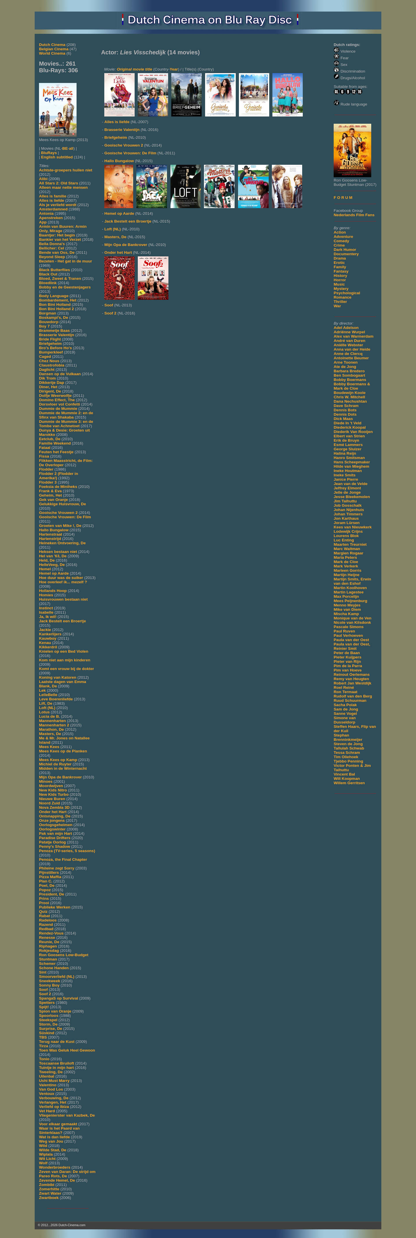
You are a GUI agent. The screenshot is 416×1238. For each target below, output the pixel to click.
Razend (46, 924)
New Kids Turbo (53, 794)
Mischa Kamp (346, 614)
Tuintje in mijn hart (56, 1067)
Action (340, 232)
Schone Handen (54, 968)
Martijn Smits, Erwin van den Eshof (352, 581)
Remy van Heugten (351, 679)
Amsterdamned (53, 209)
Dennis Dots (345, 414)
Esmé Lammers (348, 445)
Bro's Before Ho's (55, 348)
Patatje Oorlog (52, 842)
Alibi (43, 179)
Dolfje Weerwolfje (55, 395)
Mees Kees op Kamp (58, 760)
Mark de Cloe (346, 562)
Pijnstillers (49, 872)
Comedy (341, 241)
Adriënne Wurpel (349, 332)
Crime (339, 245)
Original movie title (134, 69)
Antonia (46, 213)
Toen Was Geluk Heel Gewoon (67, 1050)
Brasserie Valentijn (56, 335)
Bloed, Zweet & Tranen (60, 278)
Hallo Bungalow (53, 530)
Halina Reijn (345, 453)
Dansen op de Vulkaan (60, 374)
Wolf (43, 1163)
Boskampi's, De (53, 317)
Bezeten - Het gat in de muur (65, 261)
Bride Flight (50, 339)
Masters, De (50, 734)
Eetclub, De (49, 439)
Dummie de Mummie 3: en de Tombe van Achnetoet (66, 423)
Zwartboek (49, 1198)
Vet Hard (47, 1111)
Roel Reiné (344, 687)
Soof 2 (45, 994)
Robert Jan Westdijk (352, 683)
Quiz (43, 911)
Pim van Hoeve (348, 670)
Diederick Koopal (350, 427)
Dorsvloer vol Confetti (59, 404)
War (337, 306)
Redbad (46, 929)
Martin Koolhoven (350, 588)
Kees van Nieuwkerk (353, 527)
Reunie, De (49, 942)
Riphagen (48, 946)
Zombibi (46, 1185)
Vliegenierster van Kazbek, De (67, 1115)
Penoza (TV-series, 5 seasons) (67, 851)
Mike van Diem (347, 609)
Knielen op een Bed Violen (63, 651)
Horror (340, 280)
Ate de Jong (345, 366)
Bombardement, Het (57, 300)
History (340, 275)
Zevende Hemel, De (57, 1180)
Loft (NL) (47, 708)
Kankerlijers (50, 634)
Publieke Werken (54, 907)
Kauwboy (47, 638)
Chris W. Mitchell (349, 397)
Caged (45, 356)
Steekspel (48, 1020)
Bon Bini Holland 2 (56, 309)
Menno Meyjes (347, 605)
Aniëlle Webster (348, 345)
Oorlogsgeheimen (56, 825)
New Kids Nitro (53, 790)
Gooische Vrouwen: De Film (65, 517)
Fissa (44, 456)
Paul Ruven (344, 631)
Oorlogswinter (52, 829)
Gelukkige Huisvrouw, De (62, 504)
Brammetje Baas (54, 330)
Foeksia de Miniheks (58, 486)
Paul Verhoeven (348, 635)
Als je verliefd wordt (57, 205)
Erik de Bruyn (346, 440)
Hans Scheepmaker (352, 462)
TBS (43, 1037)
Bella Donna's (52, 244)
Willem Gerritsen (349, 783)
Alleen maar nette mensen (63, 187)
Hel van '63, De (52, 556)
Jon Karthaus (346, 518)
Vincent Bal (344, 774)
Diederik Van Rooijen (353, 432)
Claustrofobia (51, 365)
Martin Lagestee (349, 592)
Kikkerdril (48, 647)
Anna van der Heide (352, 349)
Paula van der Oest (351, 640)
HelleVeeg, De (52, 564)
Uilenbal (46, 1076)
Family (340, 267)
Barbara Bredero (349, 371)
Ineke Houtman (348, 471)
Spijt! (44, 1007)
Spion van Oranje (55, 1011)
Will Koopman (347, 778)
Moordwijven (51, 786)
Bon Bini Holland (55, 304)
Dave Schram (346, 406)
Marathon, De (51, 729)
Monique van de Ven (353, 618)
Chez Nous (49, 361)
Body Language (53, 296)
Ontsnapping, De (54, 816)
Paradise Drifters (54, 838)
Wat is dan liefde (54, 1137)
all (71, 148)
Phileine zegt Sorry (56, 868)
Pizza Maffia (50, 877)
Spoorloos (48, 1015)
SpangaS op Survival (58, 998)
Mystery (341, 288)
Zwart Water (50, 1193)
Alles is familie (52, 196)
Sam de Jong (346, 709)
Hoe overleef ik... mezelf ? (63, 582)
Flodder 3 (48, 482)
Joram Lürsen (347, 523)
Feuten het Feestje (56, 452)
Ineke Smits (345, 475)
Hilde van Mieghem (351, 466)
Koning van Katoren (57, 677)
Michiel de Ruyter (55, 764)
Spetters (47, 1002)
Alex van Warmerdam (354, 336)
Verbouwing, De (53, 1098)
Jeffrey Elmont (347, 488)
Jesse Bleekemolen (352, 497)
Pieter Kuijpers (347, 657)
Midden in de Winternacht (63, 768)
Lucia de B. (49, 716)
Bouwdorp (48, 322)
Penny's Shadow (54, 846)
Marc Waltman (347, 549)
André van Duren (349, 340)
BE (65, 148)
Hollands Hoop (53, 591)
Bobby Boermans (350, 379)
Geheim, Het (50, 495)
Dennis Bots (345, 410)
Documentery (346, 254)
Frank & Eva (50, 491)
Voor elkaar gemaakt (58, 1124)
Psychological (347, 293)
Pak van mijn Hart (55, 833)
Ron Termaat (345, 692)
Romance (342, 297)
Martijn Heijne (346, 575)
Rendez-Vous (51, 933)
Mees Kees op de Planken (63, 751)
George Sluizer (347, 449)
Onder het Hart (52, 812)
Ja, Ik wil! (47, 617)
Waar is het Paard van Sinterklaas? (59, 1130)
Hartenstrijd (50, 538)
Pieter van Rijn (347, 661)
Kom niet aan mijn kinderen (64, 660)
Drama (340, 258)
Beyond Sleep (52, 257)
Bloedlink (48, 283)
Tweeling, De (51, 1072)
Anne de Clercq (348, 353)
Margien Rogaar (348, 553)
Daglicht (47, 369)
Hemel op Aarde (54, 573)
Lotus (44, 712)
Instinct (46, 608)
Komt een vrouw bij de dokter (66, 669)
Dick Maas (343, 419)
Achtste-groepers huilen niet (65, 170)
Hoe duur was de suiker (61, 577)
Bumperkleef (51, 352)
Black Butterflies (54, 270)
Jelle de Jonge (347, 492)
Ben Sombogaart (349, 375)
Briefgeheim (50, 343)
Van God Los (51, 1089)
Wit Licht (47, 1158)
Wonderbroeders (54, 1167)
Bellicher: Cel (51, 248)
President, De (51, 894)
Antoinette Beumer (351, 358)
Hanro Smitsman (349, 458)
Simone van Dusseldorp (345, 720)
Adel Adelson (346, 327)
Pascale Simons (349, 627)
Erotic (339, 262)
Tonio (44, 1059)
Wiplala (46, 1154)
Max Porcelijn (346, 596)
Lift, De (45, 703)
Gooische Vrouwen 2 (58, 512)
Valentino (47, 1085)
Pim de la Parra (348, 666)
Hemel (45, 569)
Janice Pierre (346, 479)
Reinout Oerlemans (352, 674)
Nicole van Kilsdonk (352, 622)
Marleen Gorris (347, 570)
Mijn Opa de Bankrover (60, 777)
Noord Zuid (49, 803)
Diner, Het (48, 387)
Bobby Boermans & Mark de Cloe (352, 386)
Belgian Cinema (53, 49)
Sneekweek (49, 981)
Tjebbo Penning (348, 761)
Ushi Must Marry (54, 1080)
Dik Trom (47, 378)
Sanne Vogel (345, 713)
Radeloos (48, 920)
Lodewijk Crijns (348, 531)
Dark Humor (345, 249)
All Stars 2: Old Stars (58, 183)
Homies (46, 595)
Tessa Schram (347, 752)
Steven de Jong (348, 744)
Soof (43, 989)
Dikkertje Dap (51, 382)
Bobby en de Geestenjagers (65, 287)
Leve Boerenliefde (56, 699)
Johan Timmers (348, 514)
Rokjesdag (49, 950)
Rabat (44, 916)
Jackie (45, 630)
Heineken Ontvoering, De (62, 543)
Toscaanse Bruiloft (56, 1063)
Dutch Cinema (52, 44)
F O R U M (343, 197)
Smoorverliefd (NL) (56, 976)
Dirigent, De (50, 391)
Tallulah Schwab (349, 748)
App (43, 222)
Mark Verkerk (346, 566)
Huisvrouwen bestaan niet (63, 599)
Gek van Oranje (53, 499)
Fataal (44, 447)
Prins (44, 898)
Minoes (46, 781)
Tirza (43, 1046)
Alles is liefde (51, 200)
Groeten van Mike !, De (60, 525)
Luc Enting (344, 540)
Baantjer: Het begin (57, 235)
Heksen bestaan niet (58, 551)
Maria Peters (345, 557)
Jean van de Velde (350, 484)
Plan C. (45, 881)
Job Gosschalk (348, 505)
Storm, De (48, 1024)
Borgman (47, 313)
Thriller (340, 301)
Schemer (47, 963)
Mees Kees (49, 747)
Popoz (45, 890)
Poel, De (47, 885)
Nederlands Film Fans (354, 215)
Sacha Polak (345, 705)
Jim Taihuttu (345, 501)
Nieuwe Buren (52, 799)
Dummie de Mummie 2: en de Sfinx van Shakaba (66, 415)
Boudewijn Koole (349, 393)
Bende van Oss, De (57, 252)
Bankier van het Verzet (60, 239)
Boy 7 (44, 326)
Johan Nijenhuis (349, 510)
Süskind (46, 1033)
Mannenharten (52, 721)
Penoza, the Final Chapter (63, 859)
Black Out (48, 274)
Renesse (47, 937)
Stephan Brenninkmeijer (348, 737)
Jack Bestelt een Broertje (62, 621)
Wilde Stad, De (52, 1150)
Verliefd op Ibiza (54, 1106)
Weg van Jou (51, 1141)
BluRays (49, 153)
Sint (43, 972)
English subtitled (57, 157)
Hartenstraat (50, 534)
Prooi (44, 903)
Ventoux (46, 1093)
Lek (42, 690)
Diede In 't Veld (347, 423)
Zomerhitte (49, 1189)
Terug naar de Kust (57, 1041)
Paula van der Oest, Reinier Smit (352, 646)
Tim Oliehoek (346, 757)
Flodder (46, 469)
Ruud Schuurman (350, 700)
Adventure (343, 236)
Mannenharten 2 (54, 725)
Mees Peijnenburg (350, 601)
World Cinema (52, 53)
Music (339, 284)
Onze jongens (52, 820)
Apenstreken (51, 218)
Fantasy (341, 271)
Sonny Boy (49, 985)
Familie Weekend (55, 443)
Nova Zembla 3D (54, 807)
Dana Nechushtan (350, 401)
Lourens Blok (346, 536)
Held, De (47, 560)
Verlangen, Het (52, 1102)
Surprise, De (50, 1028)
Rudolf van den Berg (353, 696)
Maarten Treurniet (350, 544)
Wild (43, 1145)
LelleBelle (48, 695)
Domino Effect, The (57, 400)
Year (174, 69)
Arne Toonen (346, 362)
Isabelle (46, 612)
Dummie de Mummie (58, 408)
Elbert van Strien (349, 436)
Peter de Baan (347, 653)
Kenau (45, 643)
